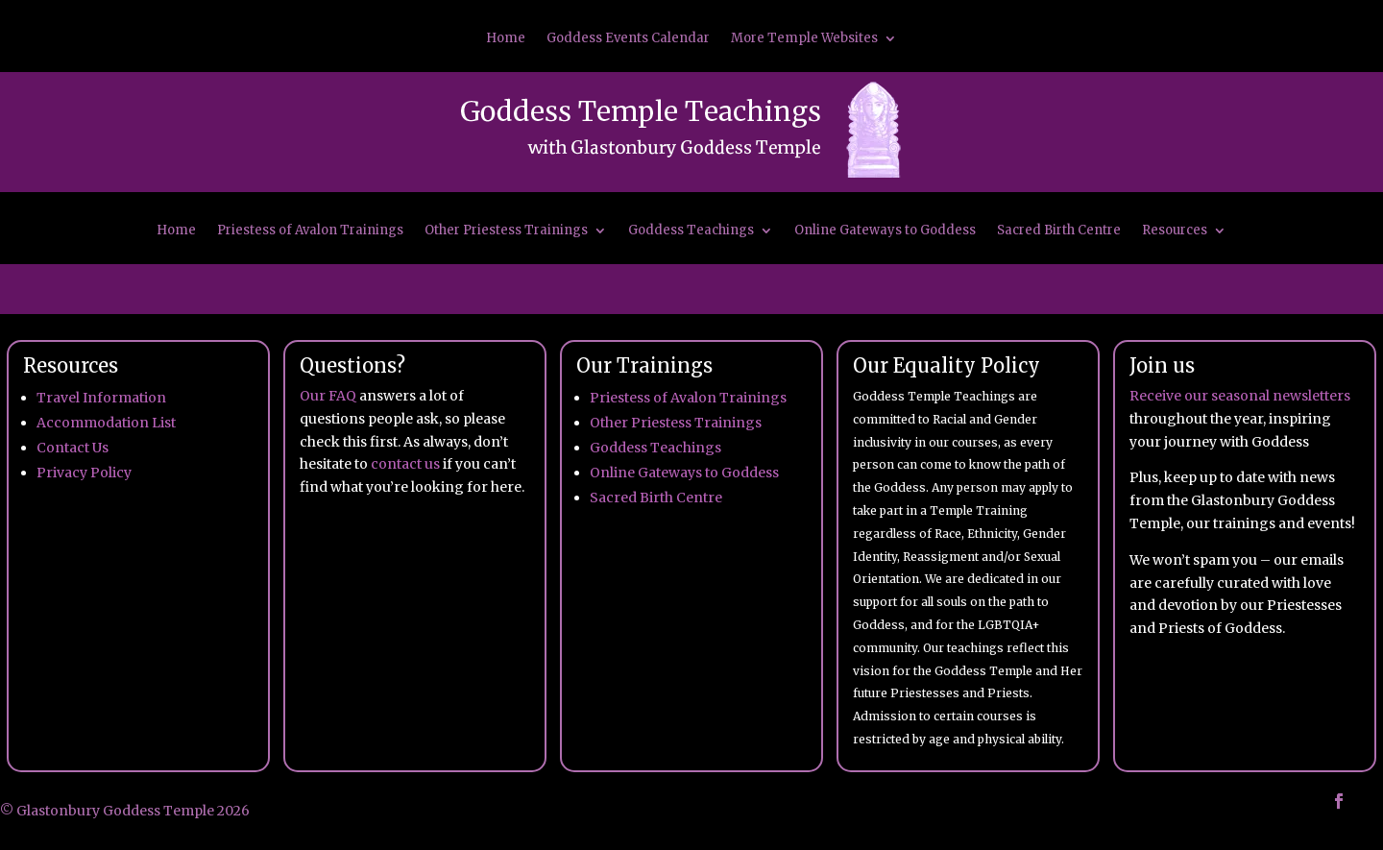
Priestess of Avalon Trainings (310, 231)
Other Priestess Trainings (506, 231)
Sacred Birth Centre (1059, 231)
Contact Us (72, 447)
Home (505, 39)
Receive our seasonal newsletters (1239, 395)
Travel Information (101, 397)
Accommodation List (106, 422)
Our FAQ (328, 395)
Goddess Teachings (691, 231)
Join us (1162, 365)
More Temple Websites (804, 39)
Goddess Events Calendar (628, 39)
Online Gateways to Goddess (885, 231)
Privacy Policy (84, 472)
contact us (405, 464)
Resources (1174, 231)
